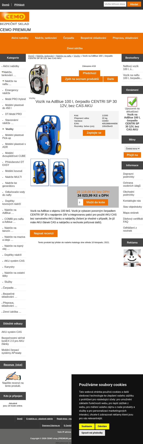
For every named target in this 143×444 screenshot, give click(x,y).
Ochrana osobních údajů (132, 184)
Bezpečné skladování (93, 38)
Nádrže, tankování (45, 56)
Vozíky (77, 56)
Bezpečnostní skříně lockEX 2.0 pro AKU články (13, 340)
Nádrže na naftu (63, 56)
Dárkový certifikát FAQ (133, 220)
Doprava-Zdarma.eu (51, 425)
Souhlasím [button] (87, 426)
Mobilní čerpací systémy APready (11, 351)
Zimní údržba (75, 48)
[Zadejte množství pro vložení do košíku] (80, 202)
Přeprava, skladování (125, 38)
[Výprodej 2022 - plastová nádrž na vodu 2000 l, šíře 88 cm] (132, 258)
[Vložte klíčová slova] (115, 4)
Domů (5, 4)
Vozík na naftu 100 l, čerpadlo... (132, 76)
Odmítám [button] (102, 426)
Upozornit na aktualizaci (132, 114)
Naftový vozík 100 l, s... (131, 67)
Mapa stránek (131, 212)
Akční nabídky (19, 38)
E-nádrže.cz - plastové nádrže (39, 419)
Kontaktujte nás (132, 200)
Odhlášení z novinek (130, 229)
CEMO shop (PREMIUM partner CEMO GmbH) (67, 438)
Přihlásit (19, 4)
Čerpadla (68, 38)
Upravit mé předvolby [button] (92, 433)
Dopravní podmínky (128, 175)
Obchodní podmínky (128, 193)
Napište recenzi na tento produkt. (13, 379)
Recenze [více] (13, 364)
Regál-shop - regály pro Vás (69, 419)
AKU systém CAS (12, 331)
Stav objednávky (132, 206)
